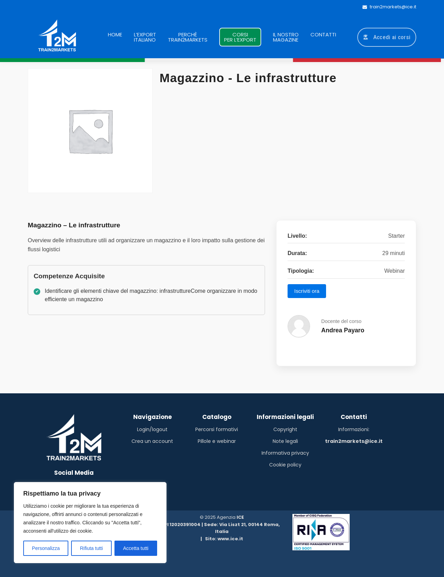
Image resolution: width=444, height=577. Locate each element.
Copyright (285, 429)
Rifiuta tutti (91, 548)
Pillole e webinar (217, 441)
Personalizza (46, 548)
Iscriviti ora (306, 291)
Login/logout (152, 429)
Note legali (285, 441)
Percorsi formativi (216, 429)
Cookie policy (285, 464)
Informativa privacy (285, 452)
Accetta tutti (135, 548)
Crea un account (152, 441)
